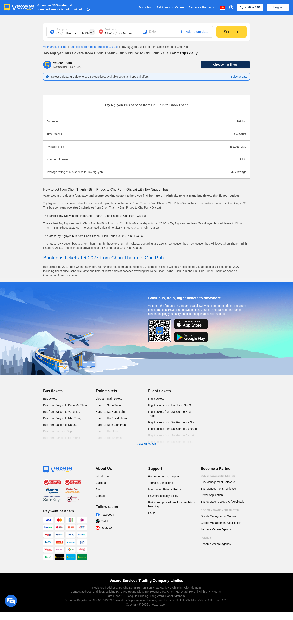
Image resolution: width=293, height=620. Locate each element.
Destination (111, 29)
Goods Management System (220, 510)
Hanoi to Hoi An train (109, 437)
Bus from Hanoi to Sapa (58, 431)
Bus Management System (218, 475)
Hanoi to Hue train (107, 431)
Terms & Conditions (160, 482)
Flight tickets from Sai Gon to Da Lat (171, 435)
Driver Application (212, 495)
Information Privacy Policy (164, 489)
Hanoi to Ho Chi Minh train (112, 418)
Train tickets (106, 391)
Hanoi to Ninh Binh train (111, 424)
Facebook (107, 514)
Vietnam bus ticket (54, 47)
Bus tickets (53, 391)
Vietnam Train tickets (109, 398)
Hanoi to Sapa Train (108, 405)
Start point (62, 29)
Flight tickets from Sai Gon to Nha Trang (169, 413)
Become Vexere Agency (216, 529)
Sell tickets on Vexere (170, 7)
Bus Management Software (218, 482)
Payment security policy (163, 496)
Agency (206, 537)
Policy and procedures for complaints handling (171, 504)
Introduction (103, 476)
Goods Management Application (221, 522)
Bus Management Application (219, 488)
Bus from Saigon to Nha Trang (62, 418)
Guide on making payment (164, 476)
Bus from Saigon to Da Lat (60, 424)
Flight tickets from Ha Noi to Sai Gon (171, 405)
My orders (145, 7)
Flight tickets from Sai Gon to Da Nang (172, 428)
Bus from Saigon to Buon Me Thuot (65, 405)
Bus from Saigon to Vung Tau (61, 411)
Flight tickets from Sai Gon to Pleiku (170, 441)
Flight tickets (159, 391)
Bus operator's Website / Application (223, 501)
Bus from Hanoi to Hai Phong (61, 437)
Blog (98, 489)
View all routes (146, 444)
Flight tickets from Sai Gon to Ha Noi (171, 422)
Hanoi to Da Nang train (110, 411)
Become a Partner (202, 7)
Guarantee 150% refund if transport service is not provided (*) (61, 7)
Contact (100, 496)
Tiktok (105, 521)
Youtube (106, 527)
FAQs (151, 513)
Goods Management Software (219, 516)
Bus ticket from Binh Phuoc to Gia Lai (92, 47)
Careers (101, 482)
